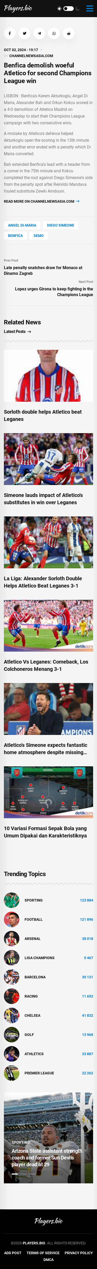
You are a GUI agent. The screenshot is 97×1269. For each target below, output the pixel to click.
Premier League (39, 1073)
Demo (39, 236)
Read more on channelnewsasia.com (41, 201)
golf (29, 1035)
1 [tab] (15, 1174)
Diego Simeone (60, 225)
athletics (34, 1054)
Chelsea (32, 1015)
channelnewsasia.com (31, 56)
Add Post (12, 1253)
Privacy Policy (79, 1253)
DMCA (48, 1260)
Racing (31, 996)
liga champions (40, 958)
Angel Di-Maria (22, 225)
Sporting (34, 900)
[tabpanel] (48, 1138)
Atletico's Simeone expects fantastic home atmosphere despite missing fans (45, 752)
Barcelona (35, 977)
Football (34, 919)
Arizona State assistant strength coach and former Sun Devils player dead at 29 (47, 1158)
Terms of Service (43, 1253)
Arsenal (33, 939)
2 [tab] (23, 1174)
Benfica (15, 236)
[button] (10, 33)
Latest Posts (17, 331)
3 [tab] (32, 1174)
